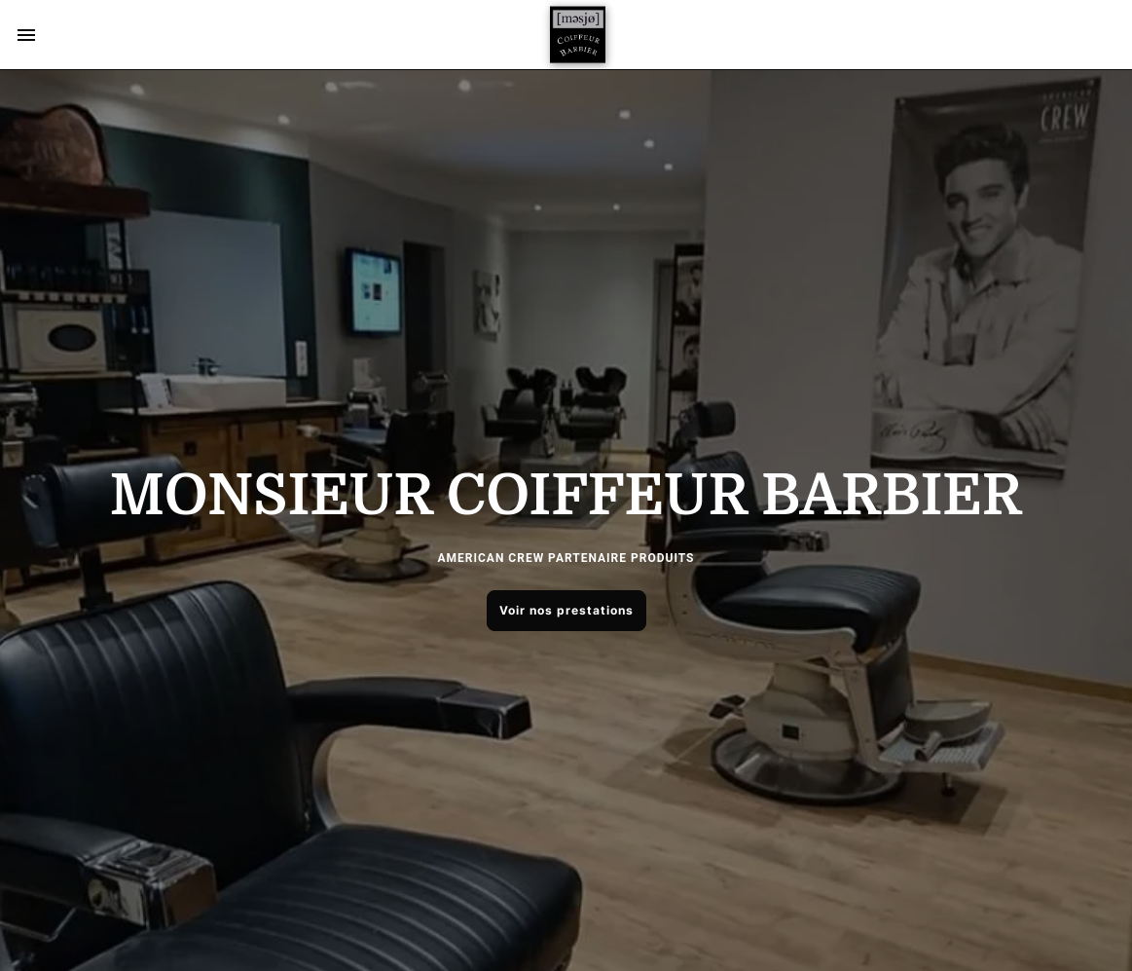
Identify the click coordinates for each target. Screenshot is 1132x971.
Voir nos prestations (566, 610)
